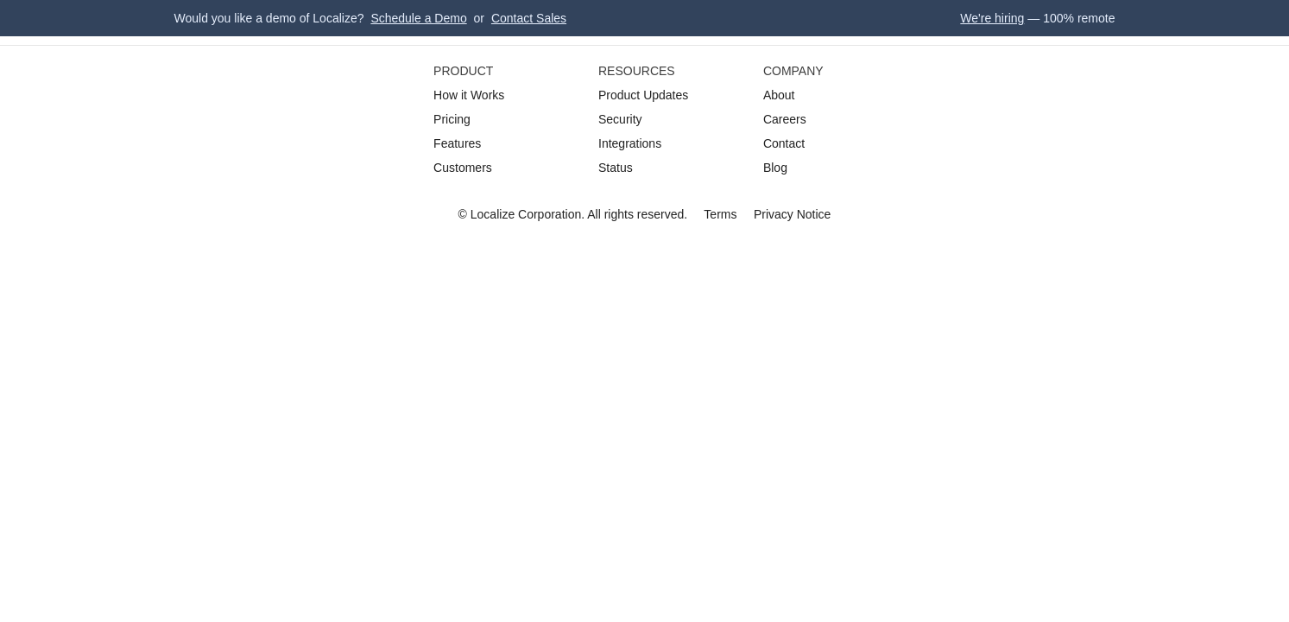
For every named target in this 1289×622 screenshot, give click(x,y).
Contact (784, 143)
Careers (784, 119)
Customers (462, 168)
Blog (775, 168)
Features (457, 143)
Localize (493, 214)
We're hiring (992, 18)
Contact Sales (528, 18)
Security (620, 119)
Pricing (452, 119)
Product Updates (643, 95)
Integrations (629, 143)
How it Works (468, 95)
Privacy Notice (792, 214)
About (779, 95)
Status (615, 168)
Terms (720, 214)
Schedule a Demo (418, 18)
